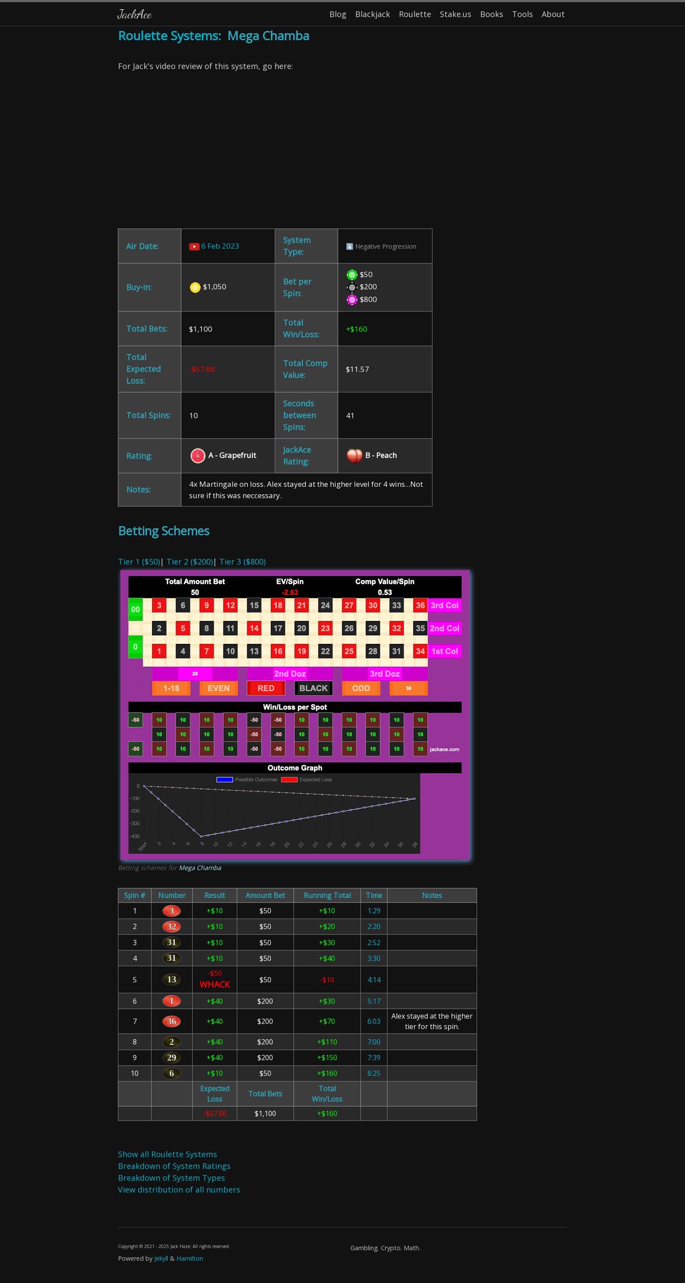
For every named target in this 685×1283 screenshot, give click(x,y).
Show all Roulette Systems (167, 1154)
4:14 (374, 980)
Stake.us (455, 14)
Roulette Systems (168, 35)
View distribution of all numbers (179, 1189)
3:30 (374, 958)
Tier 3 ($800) (242, 561)
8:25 (374, 1073)
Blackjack (372, 14)
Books (491, 14)
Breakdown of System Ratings (174, 1166)
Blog (337, 14)
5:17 (374, 1001)
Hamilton (189, 1258)
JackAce (134, 13)
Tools (522, 14)
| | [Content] (342, 654)
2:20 (374, 926)
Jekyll (161, 1258)
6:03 (374, 1021)
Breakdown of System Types (171, 1177)
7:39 (374, 1057)
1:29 (374, 910)
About (553, 14)
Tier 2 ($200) (189, 561)
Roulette (415, 14)
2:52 (374, 942)
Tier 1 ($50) (139, 561)
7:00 (374, 1042)
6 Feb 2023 (214, 246)
